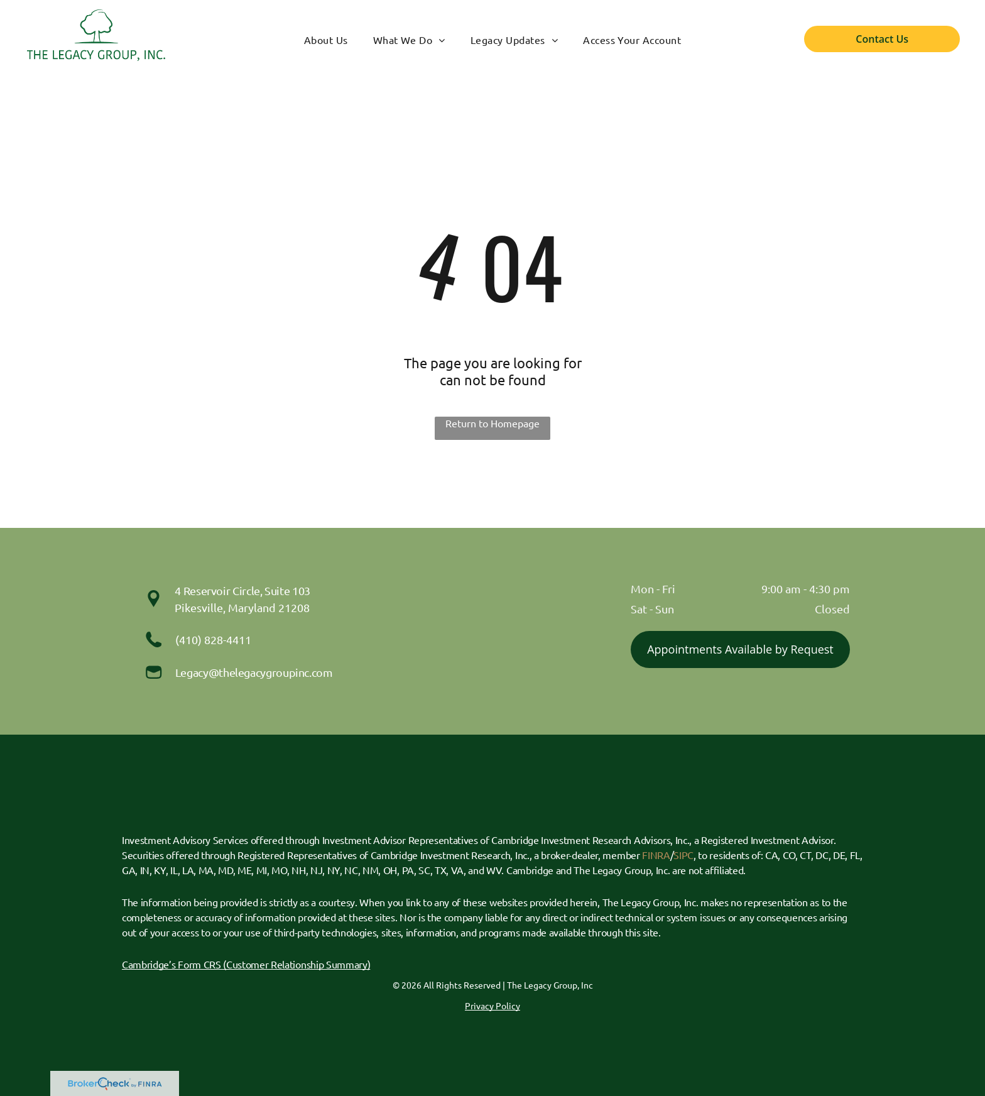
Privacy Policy (492, 1005)
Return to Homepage (492, 423)
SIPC (683, 854)
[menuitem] (326, 39)
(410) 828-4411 (213, 639)
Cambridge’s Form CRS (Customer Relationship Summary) (246, 964)
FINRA (656, 854)
